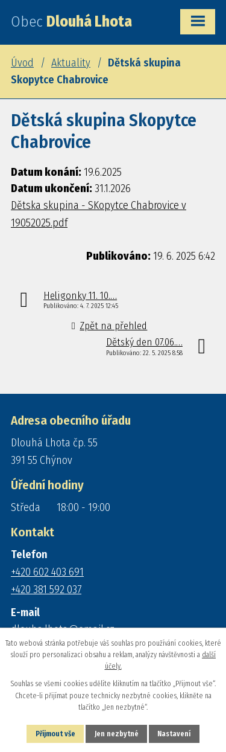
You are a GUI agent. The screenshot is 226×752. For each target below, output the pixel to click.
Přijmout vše (55, 734)
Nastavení (173, 734)
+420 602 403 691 (47, 572)
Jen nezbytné (117, 734)
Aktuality (70, 62)
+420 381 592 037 (46, 589)
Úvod (22, 62)
